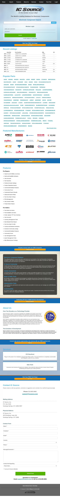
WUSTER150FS (7, 82)
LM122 (5, 79)
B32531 (38, 79)
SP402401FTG (32, 92)
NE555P (33, 79)
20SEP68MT (38, 100)
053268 (12, 84)
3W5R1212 (6, 107)
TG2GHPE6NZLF (8, 100)
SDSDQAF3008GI (26, 123)
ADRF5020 (6, 123)
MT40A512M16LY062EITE (22, 87)
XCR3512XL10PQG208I (28, 89)
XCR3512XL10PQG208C (10, 92)
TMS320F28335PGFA (15, 123)
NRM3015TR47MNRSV (17, 97)
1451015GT (14, 102)
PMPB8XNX (42, 87)
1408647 (32, 100)
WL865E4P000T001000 (41, 105)
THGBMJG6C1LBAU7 (20, 118)
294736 (44, 100)
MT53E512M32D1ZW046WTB (37, 113)
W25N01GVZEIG (16, 115)
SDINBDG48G (7, 115)
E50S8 (35, 82)
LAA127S (38, 97)
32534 (25, 82)
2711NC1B (44, 79)
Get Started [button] (30, 161)
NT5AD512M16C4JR (19, 110)
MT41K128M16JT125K (27, 107)
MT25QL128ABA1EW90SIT (23, 120)
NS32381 (10, 79)
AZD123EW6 (47, 115)
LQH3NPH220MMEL (47, 89)
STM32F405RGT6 (22, 125)
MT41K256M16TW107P (9, 87)
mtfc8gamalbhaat (25, 115)
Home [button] (3, 2)
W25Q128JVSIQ (50, 107)
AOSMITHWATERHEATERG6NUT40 (32, 102)
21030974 (6, 113)
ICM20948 (41, 118)
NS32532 (16, 79)
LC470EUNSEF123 (8, 110)
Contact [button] (41, 2)
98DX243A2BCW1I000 (42, 92)
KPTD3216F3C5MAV (30, 97)
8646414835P (52, 102)
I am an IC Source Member (11, 471)
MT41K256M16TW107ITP (45, 82)
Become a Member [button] (30, 301)
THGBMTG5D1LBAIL (39, 107)
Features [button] (18, 2)
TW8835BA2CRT (24, 100)
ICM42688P (20, 82)
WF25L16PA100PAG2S (38, 84)
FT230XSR (46, 123)
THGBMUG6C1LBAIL (36, 120)
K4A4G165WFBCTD (50, 113)
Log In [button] (20, 35)
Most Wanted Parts (27, 487)
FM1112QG (38, 89)
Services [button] (33, 2)
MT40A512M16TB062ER (21, 84)
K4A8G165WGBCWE (9, 118)
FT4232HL (50, 120)
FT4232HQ (28, 110)
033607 (14, 82)
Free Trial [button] (48, 2)
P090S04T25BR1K (46, 97)
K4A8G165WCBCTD (30, 105)
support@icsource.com (30, 394)
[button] (30, 9)
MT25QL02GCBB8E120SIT (10, 125)
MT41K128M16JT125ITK (38, 110)
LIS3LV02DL (25, 113)
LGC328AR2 (52, 105)
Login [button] (56, 2)
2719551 (20, 102)
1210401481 (46, 94)
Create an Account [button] (30, 249)
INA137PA (22, 79)
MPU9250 (35, 118)
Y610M (21, 105)
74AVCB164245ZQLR (9, 89)
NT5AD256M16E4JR (50, 110)
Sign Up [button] (30, 342)
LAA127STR (18, 94)
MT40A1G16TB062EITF (9, 120)
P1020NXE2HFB (34, 87)
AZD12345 (6, 84)
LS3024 (28, 79)
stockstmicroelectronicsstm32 (11, 105)
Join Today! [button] (30, 378)
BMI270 (44, 120)
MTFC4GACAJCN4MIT (15, 113)
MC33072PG (18, 89)
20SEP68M (16, 100)
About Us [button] (26, 2)
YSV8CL (29, 118)
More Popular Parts (51, 128)
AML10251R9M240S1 (22, 92)
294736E (49, 100)
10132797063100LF (37, 94)
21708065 (45, 102)
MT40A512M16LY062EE (37, 115)
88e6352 (30, 125)
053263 (30, 84)
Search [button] (11, 2)
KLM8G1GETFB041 (8, 94)
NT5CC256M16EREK (37, 123)
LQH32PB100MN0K (26, 94)
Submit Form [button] (30, 475)
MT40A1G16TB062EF (15, 107)
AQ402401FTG (7, 97)
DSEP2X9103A (51, 79)
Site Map (35, 487)
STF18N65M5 (7, 102)
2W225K (31, 82)
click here (34, 38)
